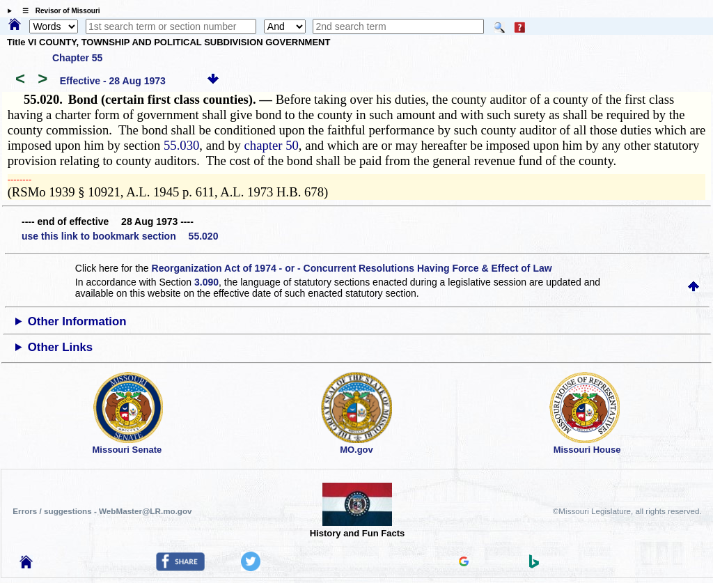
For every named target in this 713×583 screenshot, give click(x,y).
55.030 (181, 145)
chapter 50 (271, 145)
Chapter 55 (77, 57)
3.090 (206, 282)
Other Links (60, 347)
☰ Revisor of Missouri (57, 11)
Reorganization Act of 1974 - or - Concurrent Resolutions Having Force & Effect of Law (352, 268)
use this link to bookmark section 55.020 (120, 236)
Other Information (77, 321)
